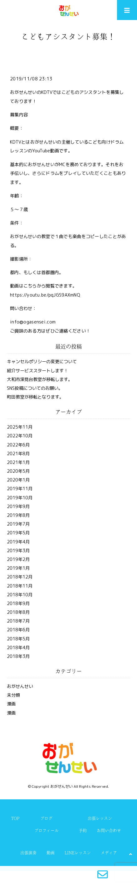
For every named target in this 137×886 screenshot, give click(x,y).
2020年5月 (18, 471)
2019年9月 (18, 506)
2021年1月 (18, 462)
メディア (109, 853)
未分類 (13, 695)
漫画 (11, 704)
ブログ (46, 818)
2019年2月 (18, 559)
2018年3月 (18, 656)
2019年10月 (19, 498)
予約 (83, 830)
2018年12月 (19, 577)
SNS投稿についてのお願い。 (35, 388)
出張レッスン (100, 818)
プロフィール (46, 830)
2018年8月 (18, 612)
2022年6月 (18, 445)
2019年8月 (18, 515)
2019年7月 (18, 524)
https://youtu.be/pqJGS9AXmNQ (45, 295)
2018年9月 (18, 603)
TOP (15, 818)
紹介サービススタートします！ (37, 371)
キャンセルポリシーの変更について (42, 362)
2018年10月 (19, 595)
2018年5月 (18, 639)
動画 (50, 853)
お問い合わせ (109, 830)
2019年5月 (18, 533)
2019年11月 (19, 489)
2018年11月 (19, 586)
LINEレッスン (78, 853)
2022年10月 (19, 436)
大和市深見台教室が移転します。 (39, 379)
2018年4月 (18, 647)
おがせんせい (20, 686)
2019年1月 (18, 568)
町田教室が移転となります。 (35, 397)
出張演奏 (28, 853)
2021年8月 (18, 454)
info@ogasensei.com (33, 322)
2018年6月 (18, 630)
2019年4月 (18, 542)
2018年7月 (18, 621)
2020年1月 (18, 480)
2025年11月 (19, 427)
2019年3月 (18, 550)
